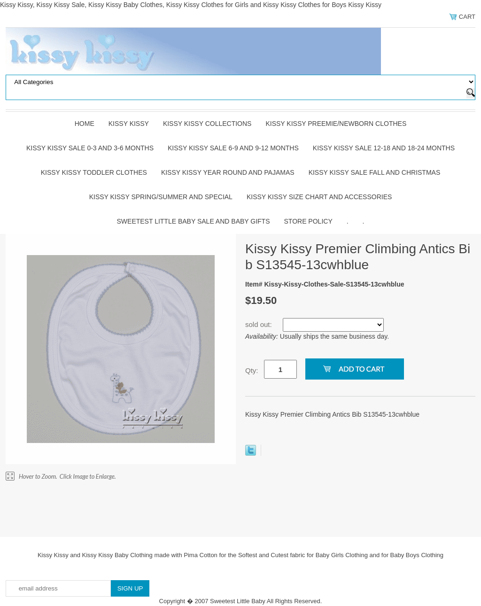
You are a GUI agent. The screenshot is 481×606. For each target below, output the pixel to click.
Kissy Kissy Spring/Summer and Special (161, 197)
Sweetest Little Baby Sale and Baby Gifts (193, 221)
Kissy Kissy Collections (207, 123)
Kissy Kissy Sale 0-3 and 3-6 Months (90, 148)
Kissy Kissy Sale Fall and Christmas (375, 172)
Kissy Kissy (129, 123)
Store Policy (308, 221)
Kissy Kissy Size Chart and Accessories (319, 197)
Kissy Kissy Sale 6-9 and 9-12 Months (233, 148)
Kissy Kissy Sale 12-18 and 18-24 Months (384, 148)
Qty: (251, 370)
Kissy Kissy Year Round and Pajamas (228, 172)
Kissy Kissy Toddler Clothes (94, 172)
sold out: (259, 324)
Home (84, 123)
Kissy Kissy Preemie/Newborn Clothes (335, 123)
